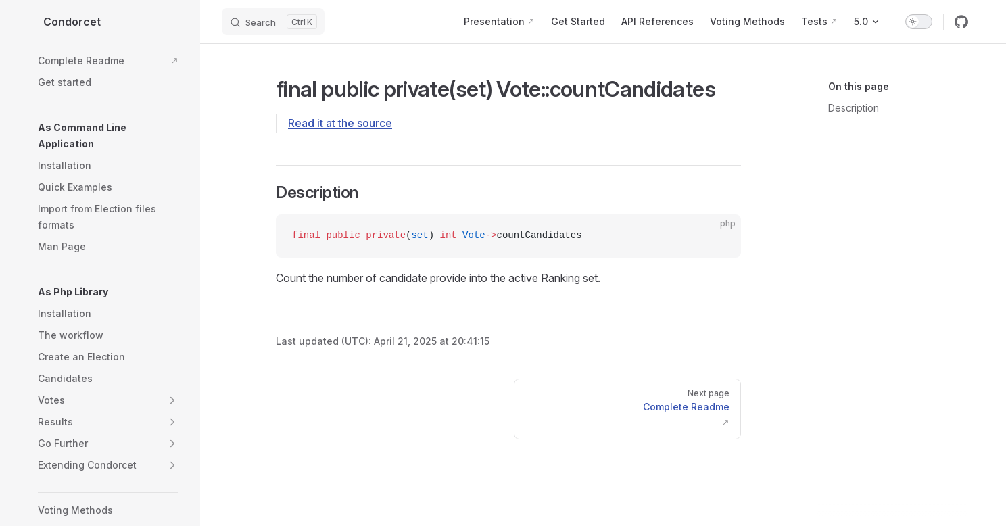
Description (853, 108)
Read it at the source (340, 123)
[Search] (273, 21)
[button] (108, 136)
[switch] (918, 21)
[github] (961, 21)
